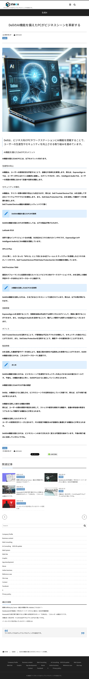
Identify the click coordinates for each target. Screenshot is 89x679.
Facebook (5, 586)
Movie (4, 566)
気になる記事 (20, 478)
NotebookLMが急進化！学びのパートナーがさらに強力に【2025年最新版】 (72, 482)
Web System (6, 550)
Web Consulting (7, 542)
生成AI (5, 38)
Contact (4, 582)
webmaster (18, 35)
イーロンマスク (21, 504)
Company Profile (7, 534)
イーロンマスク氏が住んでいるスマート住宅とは (30, 508)
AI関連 (61, 478)
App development (8, 562)
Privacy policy (6, 594)
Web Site (5, 554)
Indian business (7, 570)
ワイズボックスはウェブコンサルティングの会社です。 (23, 633)
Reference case (7, 574)
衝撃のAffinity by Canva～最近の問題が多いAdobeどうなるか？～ (30, 482)
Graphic (4, 558)
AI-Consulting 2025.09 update (12, 546)
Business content (7, 538)
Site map (5, 578)
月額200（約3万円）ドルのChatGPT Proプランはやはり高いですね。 (72, 496)
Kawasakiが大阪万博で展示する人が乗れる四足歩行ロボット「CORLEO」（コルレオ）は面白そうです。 (23, 495)
